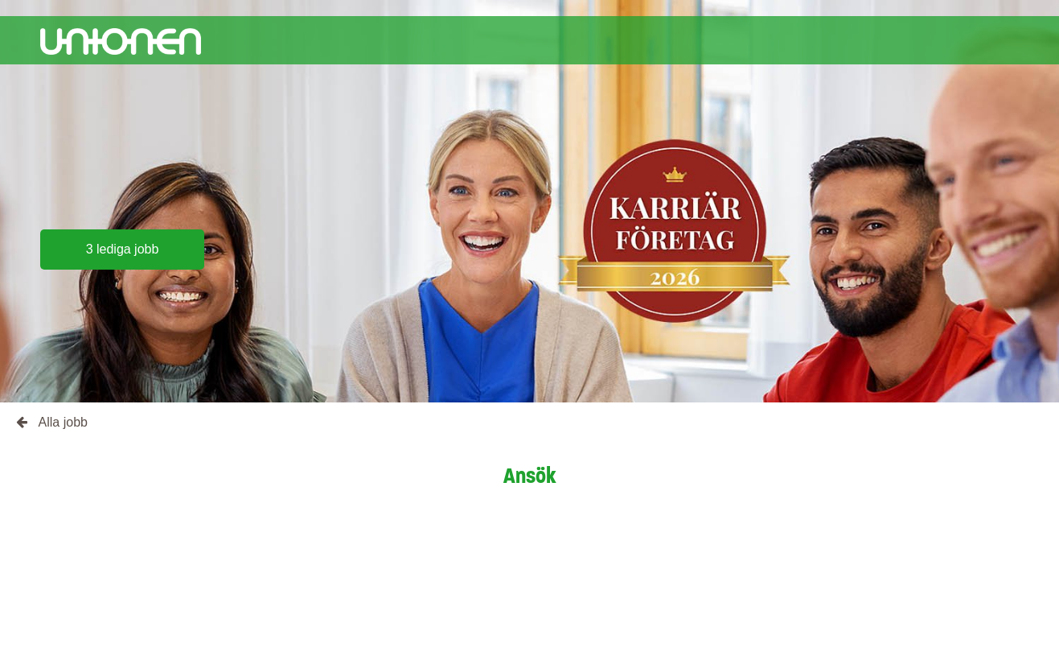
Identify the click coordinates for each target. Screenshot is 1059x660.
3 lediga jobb (122, 249)
